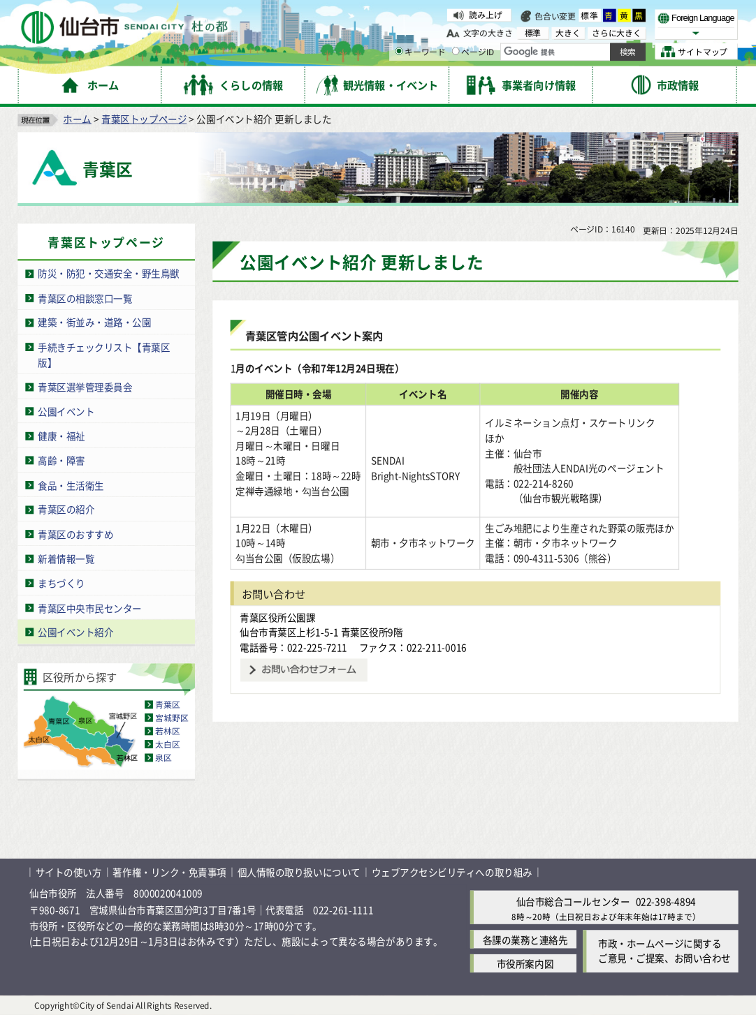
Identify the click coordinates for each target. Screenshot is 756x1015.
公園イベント (66, 411)
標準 (590, 16)
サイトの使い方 (69, 872)
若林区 (167, 731)
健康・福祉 (61, 436)
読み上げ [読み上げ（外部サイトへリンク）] (485, 15)
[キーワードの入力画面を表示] (398, 51)
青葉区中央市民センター (90, 607)
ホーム (77, 119)
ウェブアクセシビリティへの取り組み (452, 872)
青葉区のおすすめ (75, 534)
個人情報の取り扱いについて (299, 872)
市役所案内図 (525, 963)
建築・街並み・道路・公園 (94, 322)
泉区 (163, 758)
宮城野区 (171, 718)
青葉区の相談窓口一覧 (85, 298)
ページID (473, 51)
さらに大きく (616, 32)
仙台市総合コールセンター (573, 901)
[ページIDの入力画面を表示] (456, 51)
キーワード (420, 51)
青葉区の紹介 (66, 509)
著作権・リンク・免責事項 (169, 872)
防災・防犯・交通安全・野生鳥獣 (109, 273)
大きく (568, 32)
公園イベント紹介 (75, 632)
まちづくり (61, 583)
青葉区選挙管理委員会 (85, 387)
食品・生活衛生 (71, 484)
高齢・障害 (61, 460)
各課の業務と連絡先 (525, 939)
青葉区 (167, 705)
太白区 (167, 744)
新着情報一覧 (66, 558)
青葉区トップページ (144, 119)
